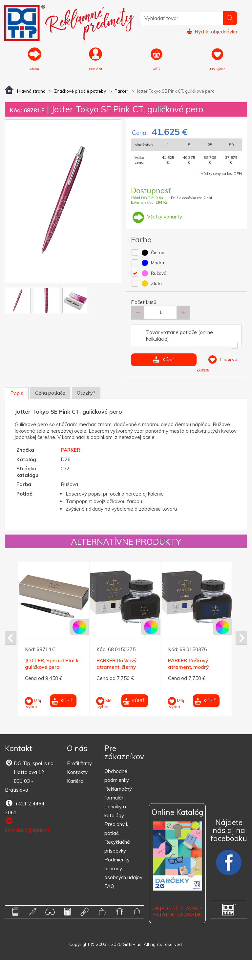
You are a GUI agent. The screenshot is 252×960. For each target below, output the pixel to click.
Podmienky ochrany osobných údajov (123, 868)
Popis (16, 393)
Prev (10, 638)
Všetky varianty (156, 217)
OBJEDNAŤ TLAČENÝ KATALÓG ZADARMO (177, 911)
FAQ (109, 886)
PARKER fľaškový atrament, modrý (188, 664)
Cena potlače (50, 393)
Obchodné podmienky (116, 775)
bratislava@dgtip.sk (27, 825)
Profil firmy (79, 763)
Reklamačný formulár (118, 793)
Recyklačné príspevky (117, 846)
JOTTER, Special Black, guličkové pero (52, 664)
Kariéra (75, 781)
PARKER (70, 450)
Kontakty (77, 772)
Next (241, 638)
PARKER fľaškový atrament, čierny (116, 664)
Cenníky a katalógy (115, 811)
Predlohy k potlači (116, 828)
